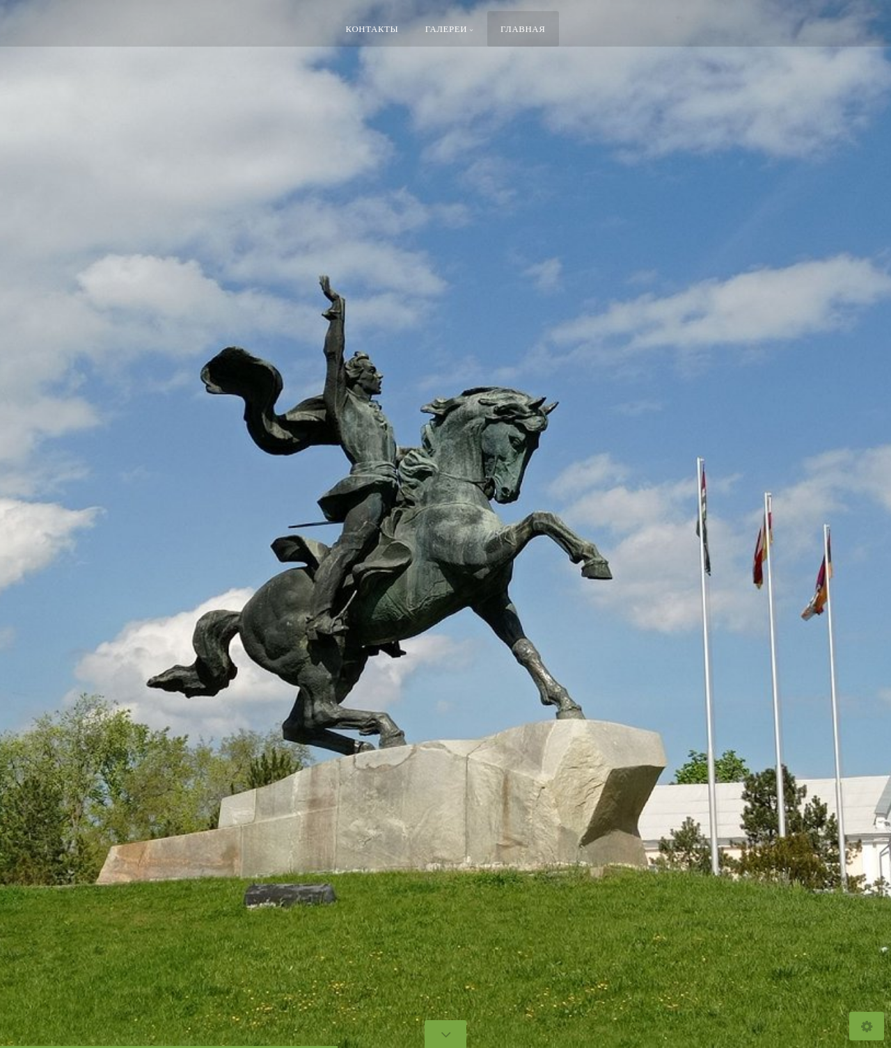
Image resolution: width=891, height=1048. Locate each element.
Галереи (446, 28)
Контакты (372, 28)
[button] (42, 524)
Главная (522, 28)
